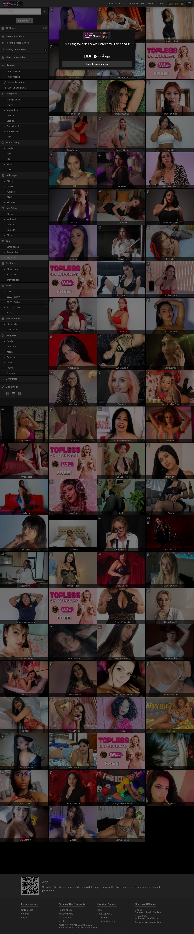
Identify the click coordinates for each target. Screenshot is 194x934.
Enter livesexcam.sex (97, 64)
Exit (97, 50)
